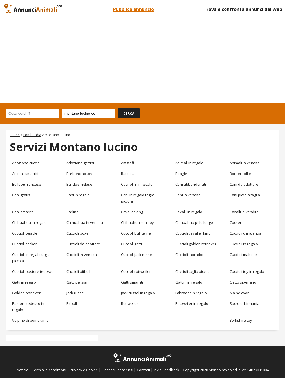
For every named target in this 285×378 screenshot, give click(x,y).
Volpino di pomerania (30, 320)
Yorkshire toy (241, 320)
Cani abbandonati (190, 184)
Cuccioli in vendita (81, 254)
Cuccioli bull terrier (136, 233)
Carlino (72, 211)
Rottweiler (129, 303)
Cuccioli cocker (24, 243)
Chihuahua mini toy (137, 222)
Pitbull (71, 303)
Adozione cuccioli (26, 162)
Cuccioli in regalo (244, 243)
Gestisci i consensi (117, 369)
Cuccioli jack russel (137, 254)
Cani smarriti (22, 211)
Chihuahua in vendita (84, 222)
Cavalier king (132, 211)
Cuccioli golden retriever (195, 243)
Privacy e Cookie (84, 369)
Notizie (22, 369)
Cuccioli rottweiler (136, 271)
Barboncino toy (79, 173)
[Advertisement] (142, 60)
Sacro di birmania (244, 303)
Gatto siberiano (243, 282)
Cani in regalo (78, 194)
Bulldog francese (26, 184)
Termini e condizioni (49, 369)
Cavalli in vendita (244, 211)
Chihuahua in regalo (29, 222)
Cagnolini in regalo (136, 184)
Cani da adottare (244, 184)
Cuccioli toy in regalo (247, 271)
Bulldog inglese (79, 184)
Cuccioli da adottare (83, 243)
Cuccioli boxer (78, 233)
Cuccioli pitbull (78, 271)
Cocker (235, 222)
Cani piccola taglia (245, 194)
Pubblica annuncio (133, 9)
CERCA (128, 113)
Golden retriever (26, 292)
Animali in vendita (245, 162)
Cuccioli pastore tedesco (33, 271)
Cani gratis (21, 194)
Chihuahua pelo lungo (194, 222)
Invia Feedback (166, 369)
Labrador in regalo (191, 292)
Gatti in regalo (24, 282)
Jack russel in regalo (138, 292)
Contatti (143, 369)
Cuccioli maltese (243, 254)
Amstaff (127, 162)
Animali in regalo (189, 162)
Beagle (181, 173)
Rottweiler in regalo (191, 303)
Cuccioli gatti (131, 243)
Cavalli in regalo (188, 211)
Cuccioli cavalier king (192, 233)
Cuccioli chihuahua (245, 233)
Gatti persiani (77, 282)
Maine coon (240, 292)
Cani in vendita (188, 194)
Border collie (240, 173)
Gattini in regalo (188, 282)
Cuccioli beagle (24, 233)
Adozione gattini (80, 162)
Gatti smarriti (132, 282)
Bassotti (128, 173)
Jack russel (75, 292)
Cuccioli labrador (189, 254)
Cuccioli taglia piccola (193, 271)
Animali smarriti (25, 173)
